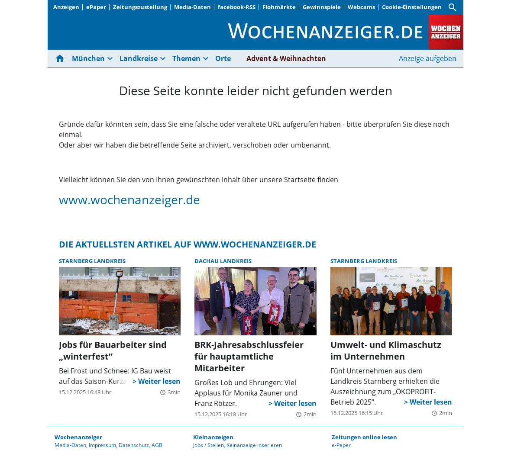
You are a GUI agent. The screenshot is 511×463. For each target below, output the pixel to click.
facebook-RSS (237, 7)
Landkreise (139, 58)
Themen (186, 58)
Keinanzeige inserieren (254, 445)
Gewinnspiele (322, 7)
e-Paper (341, 445)
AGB (157, 445)
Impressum (102, 445)
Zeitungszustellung (140, 7)
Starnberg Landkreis (92, 261)
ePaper (96, 7)
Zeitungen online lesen (364, 437)
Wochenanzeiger (78, 437)
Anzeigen (66, 7)
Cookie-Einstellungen (412, 7)
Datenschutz (134, 445)
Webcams (361, 7)
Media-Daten (192, 7)
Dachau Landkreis (223, 261)
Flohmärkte (279, 7)
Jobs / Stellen (208, 445)
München (88, 58)
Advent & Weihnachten (286, 58)
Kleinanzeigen (213, 437)
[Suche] (452, 7)
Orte (223, 58)
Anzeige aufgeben (427, 58)
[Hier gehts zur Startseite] (61, 58)
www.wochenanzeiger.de (129, 199)
